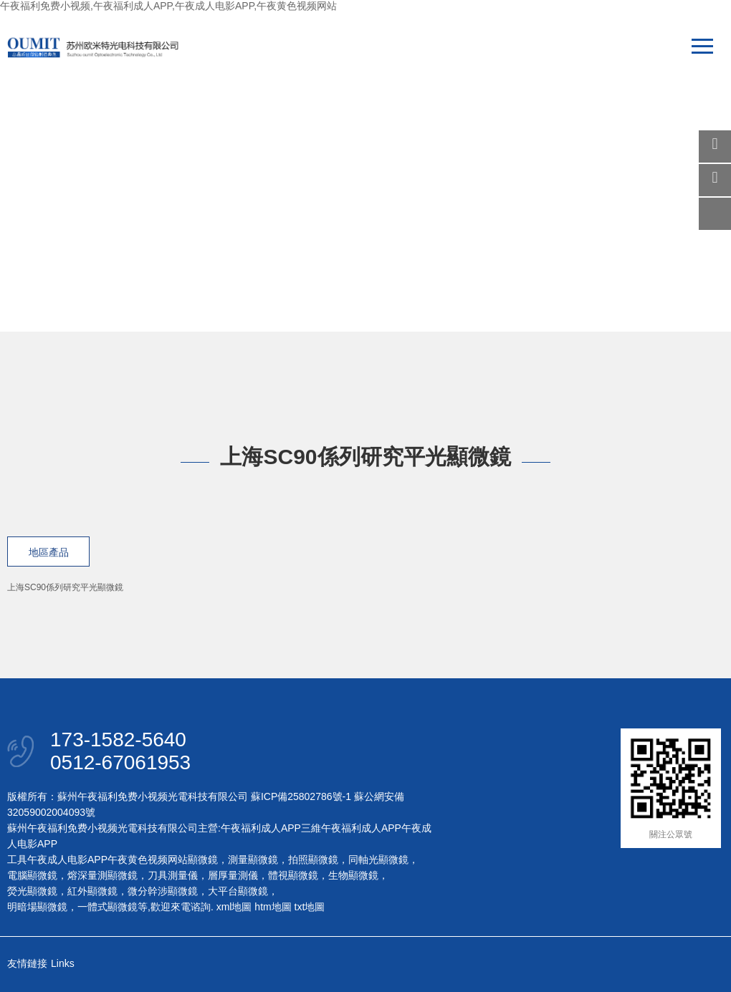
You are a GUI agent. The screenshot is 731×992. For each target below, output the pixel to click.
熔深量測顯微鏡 (102, 875)
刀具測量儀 (173, 875)
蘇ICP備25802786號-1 (301, 796)
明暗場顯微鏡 (37, 906)
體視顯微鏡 (293, 875)
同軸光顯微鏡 (378, 859)
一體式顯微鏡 (107, 906)
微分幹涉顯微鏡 (163, 891)
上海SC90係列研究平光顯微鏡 (65, 587)
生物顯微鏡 (353, 875)
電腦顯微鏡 (32, 875)
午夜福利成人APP (261, 828)
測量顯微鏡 (253, 859)
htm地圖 (272, 906)
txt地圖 (310, 906)
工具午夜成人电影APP (57, 859)
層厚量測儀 (233, 875)
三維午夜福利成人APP (351, 828)
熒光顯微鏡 (32, 891)
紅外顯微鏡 (92, 891)
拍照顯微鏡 (313, 859)
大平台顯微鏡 (238, 891)
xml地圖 (234, 906)
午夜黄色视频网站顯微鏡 (163, 859)
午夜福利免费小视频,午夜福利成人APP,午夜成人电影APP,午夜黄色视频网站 (168, 5)
